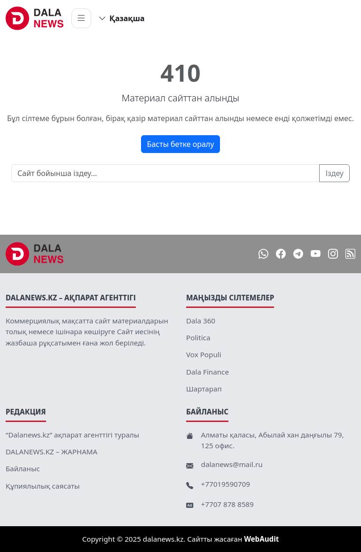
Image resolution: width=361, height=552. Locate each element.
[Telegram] (298, 253)
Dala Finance (207, 371)
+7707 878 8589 (227, 504)
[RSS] (350, 253)
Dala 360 (200, 320)
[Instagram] (333, 253)
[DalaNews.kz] (35, 254)
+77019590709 (225, 484)
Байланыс (23, 468)
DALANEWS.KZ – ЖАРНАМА (51, 451)
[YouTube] (316, 253)
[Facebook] (281, 253)
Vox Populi (203, 354)
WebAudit (261, 539)
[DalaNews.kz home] (35, 18)
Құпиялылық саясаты (43, 486)
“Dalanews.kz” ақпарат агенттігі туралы (72, 434)
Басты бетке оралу (180, 144)
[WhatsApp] (263, 253)
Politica (198, 337)
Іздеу (334, 173)
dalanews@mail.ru (232, 464)
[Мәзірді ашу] (81, 18)
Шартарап (204, 388)
